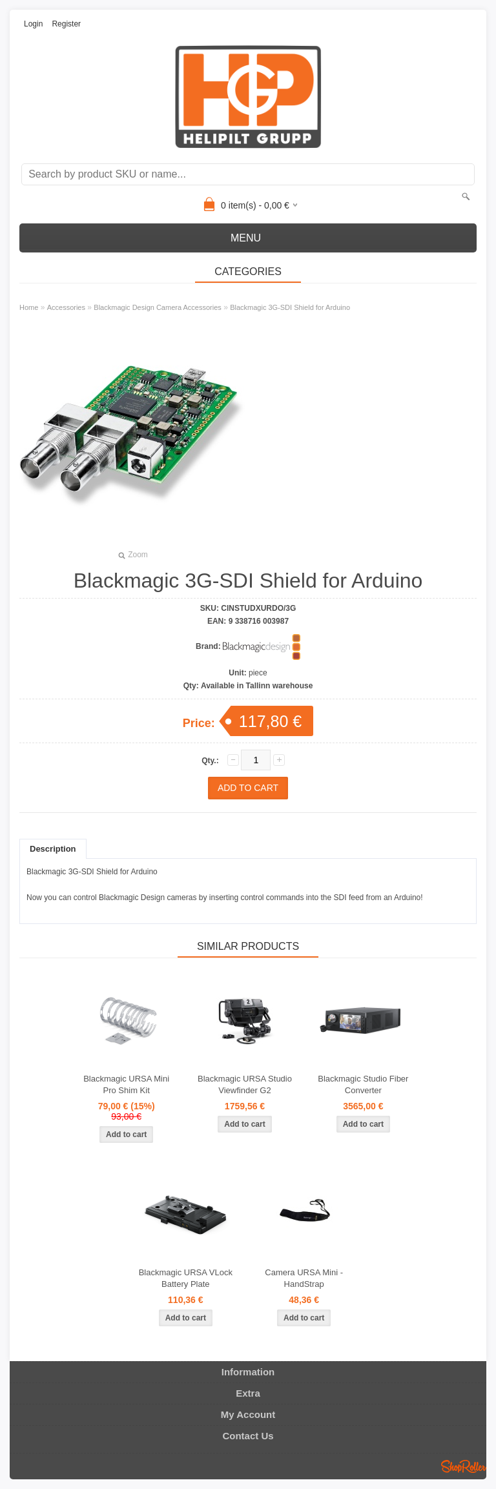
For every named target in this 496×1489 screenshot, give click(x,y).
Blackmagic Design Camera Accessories (157, 307)
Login (33, 23)
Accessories (66, 307)
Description (53, 849)
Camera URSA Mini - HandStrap (304, 1278)
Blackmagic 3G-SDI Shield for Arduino (290, 307)
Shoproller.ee (463, 1466)
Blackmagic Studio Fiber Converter (363, 1084)
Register (66, 23)
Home (28, 307)
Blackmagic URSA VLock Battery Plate (185, 1278)
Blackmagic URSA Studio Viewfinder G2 (245, 1084)
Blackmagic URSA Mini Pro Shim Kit (126, 1084)
